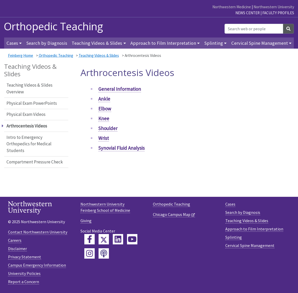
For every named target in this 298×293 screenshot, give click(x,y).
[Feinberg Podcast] (104, 253)
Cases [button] (12, 43)
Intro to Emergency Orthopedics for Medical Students (28, 143)
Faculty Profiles (278, 12)
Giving (86, 220)
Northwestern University (274, 6)
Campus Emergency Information (37, 265)
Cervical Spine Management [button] (259, 43)
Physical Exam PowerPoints (31, 103)
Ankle (104, 99)
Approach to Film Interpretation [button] (163, 43)
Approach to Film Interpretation (254, 228)
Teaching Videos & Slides (99, 55)
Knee (103, 118)
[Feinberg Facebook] (89, 239)
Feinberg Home (20, 55)
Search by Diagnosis (46, 43)
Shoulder (107, 128)
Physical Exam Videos (26, 114)
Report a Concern (23, 281)
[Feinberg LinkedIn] (118, 239)
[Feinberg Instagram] (89, 253)
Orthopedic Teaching (53, 26)
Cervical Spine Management (249, 245)
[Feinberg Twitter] (104, 239)
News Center (247, 12)
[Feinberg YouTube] (132, 239)
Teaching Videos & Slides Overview (29, 88)
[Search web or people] (254, 29)
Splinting (233, 237)
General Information (119, 89)
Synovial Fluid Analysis (121, 148)
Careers (14, 240)
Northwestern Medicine (231, 6)
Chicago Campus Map (171, 214)
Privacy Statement (24, 256)
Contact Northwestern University (37, 232)
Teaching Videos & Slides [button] (97, 43)
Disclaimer (17, 248)
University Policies (24, 273)
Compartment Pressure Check (34, 162)
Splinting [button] (213, 43)
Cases (230, 204)
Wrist (103, 138)
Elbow (104, 109)
